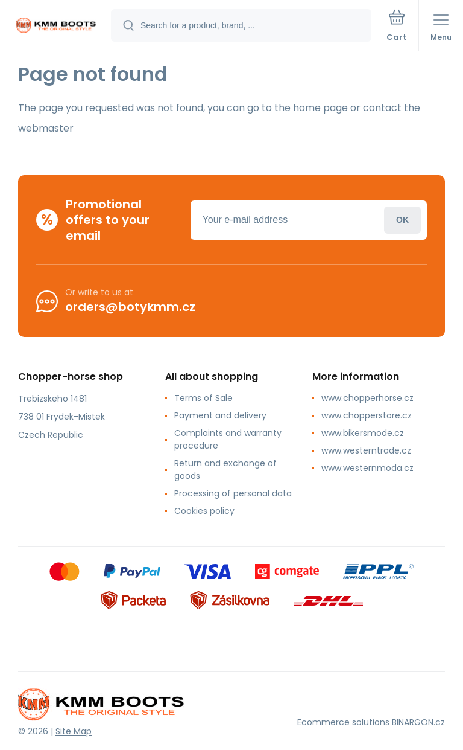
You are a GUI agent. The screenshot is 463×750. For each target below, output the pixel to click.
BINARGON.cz (418, 722)
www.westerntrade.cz (366, 450)
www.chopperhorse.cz (367, 398)
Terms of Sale (203, 398)
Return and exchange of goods (225, 469)
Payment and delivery (220, 415)
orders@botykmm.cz (130, 306)
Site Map (73, 731)
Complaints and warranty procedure (228, 439)
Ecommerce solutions (343, 722)
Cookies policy (204, 511)
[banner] (56, 26)
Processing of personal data (233, 493)
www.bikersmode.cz (362, 433)
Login (402, 219)
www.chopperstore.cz (366, 415)
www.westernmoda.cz (367, 468)
